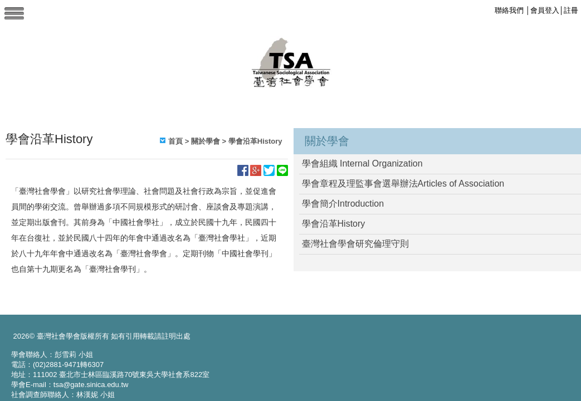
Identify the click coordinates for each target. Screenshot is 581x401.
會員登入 (544, 10)
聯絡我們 (509, 10)
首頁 (175, 141)
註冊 (571, 10)
